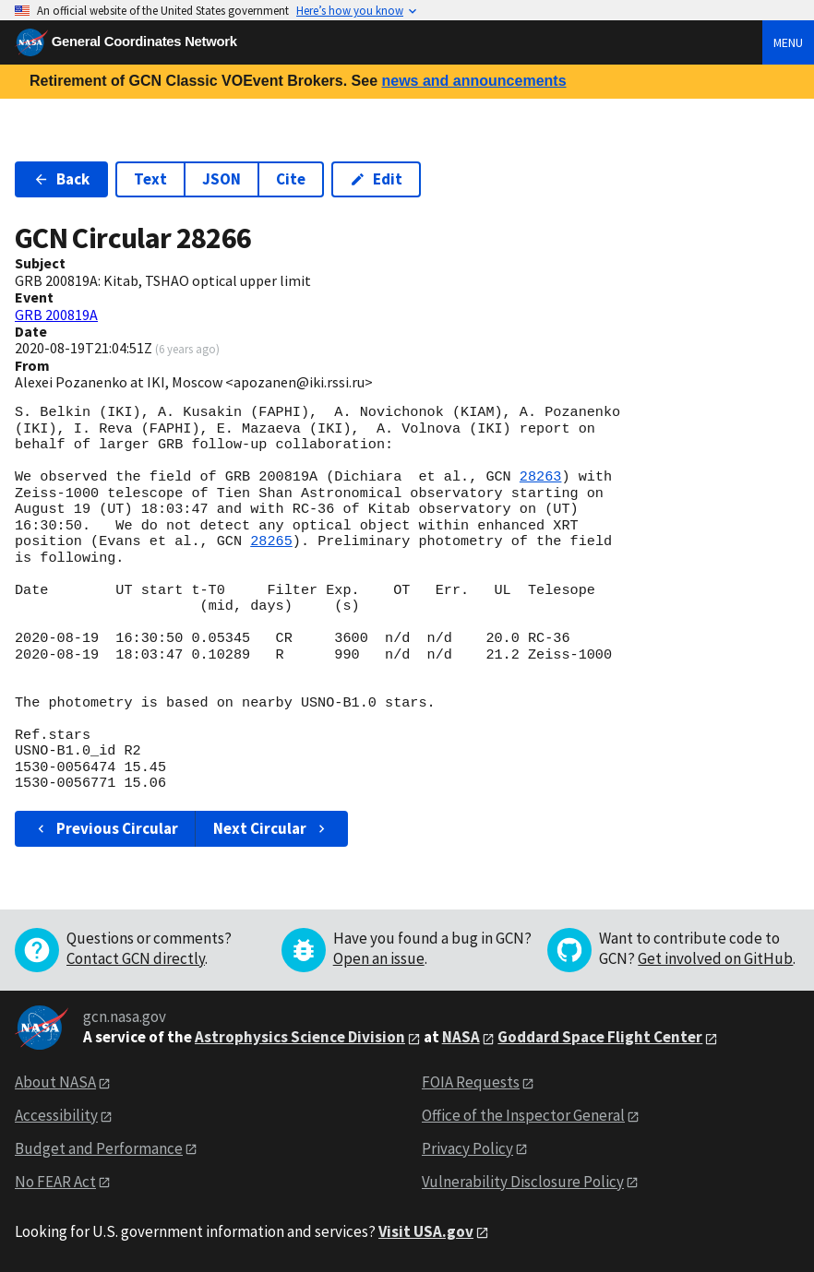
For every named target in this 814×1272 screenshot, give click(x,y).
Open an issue (379, 958)
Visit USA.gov (425, 1231)
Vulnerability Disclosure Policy (523, 1181)
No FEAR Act (55, 1181)
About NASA (55, 1082)
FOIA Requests (471, 1082)
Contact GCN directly (135, 958)
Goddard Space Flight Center (599, 1037)
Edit (376, 179)
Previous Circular (105, 828)
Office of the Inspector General (523, 1115)
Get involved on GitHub (715, 958)
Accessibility (56, 1115)
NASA (461, 1037)
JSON (221, 179)
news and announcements (473, 81)
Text (150, 179)
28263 (541, 477)
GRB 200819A (56, 314)
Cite (290, 179)
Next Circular (271, 828)
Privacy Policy (467, 1148)
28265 (271, 541)
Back (61, 179)
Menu (788, 42)
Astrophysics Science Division (300, 1037)
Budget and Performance (99, 1148)
